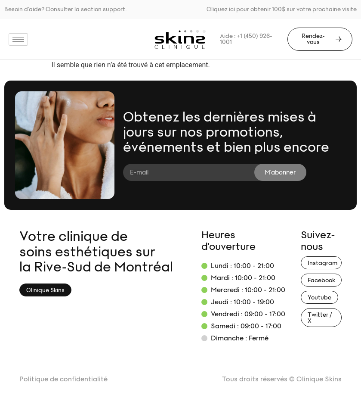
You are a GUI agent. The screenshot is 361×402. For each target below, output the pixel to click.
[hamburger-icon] (18, 39)
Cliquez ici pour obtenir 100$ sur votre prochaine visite (282, 9)
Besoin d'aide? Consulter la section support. (65, 9)
